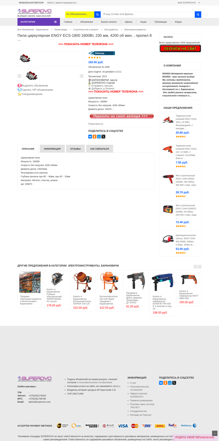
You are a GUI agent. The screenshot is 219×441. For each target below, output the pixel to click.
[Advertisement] (109, 348)
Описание (28, 149)
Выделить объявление (35, 85)
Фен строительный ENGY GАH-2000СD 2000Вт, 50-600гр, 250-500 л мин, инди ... (186, 211)
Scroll (214, 433)
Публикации (160, 22)
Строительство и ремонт (85, 29)
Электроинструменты (135, 29)
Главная (68, 22)
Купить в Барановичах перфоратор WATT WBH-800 (188, 295)
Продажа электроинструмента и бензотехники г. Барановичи (30, 300)
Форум (178, 22)
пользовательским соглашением (95, 382)
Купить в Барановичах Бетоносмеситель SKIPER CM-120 (82, 300)
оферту (116, 386)
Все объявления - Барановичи (32, 29)
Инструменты (111, 29)
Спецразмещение (32, 94)
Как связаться (99, 149)
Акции (143, 22)
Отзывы (75, 149)
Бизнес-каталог (109, 22)
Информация (52, 149)
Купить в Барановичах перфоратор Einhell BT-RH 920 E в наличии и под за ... (162, 302)
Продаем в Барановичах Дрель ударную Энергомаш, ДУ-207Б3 (134, 298)
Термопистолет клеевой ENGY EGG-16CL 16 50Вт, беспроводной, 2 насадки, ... (186, 122)
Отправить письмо (101, 85)
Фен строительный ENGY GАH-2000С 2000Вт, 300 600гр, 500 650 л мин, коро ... (186, 181)
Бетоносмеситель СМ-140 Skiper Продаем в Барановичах (109, 300)
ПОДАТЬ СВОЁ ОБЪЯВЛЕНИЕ (194, 437)
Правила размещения (141, 400)
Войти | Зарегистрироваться (61, 2)
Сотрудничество (138, 411)
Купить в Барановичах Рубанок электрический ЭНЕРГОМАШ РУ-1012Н (54, 295)
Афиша (128, 22)
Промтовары (60, 29)
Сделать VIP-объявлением (37, 89)
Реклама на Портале (140, 415)
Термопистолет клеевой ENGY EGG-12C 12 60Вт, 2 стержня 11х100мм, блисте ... (186, 152)
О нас (133, 383)
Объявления (86, 22)
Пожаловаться (95, 124)
